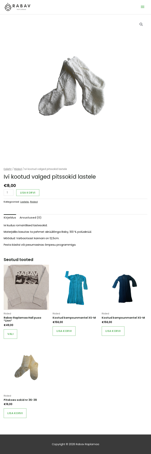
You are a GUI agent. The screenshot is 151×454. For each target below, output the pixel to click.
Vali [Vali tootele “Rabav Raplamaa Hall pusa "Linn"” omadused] (11, 334)
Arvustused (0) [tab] (31, 217)
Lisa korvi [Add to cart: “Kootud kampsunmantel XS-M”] (64, 331)
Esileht (8, 169)
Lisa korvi (27, 192)
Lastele (24, 201)
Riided (18, 169)
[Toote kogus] (8, 192)
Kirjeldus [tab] (10, 217)
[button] (141, 24)
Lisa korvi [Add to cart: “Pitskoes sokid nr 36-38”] (15, 413)
